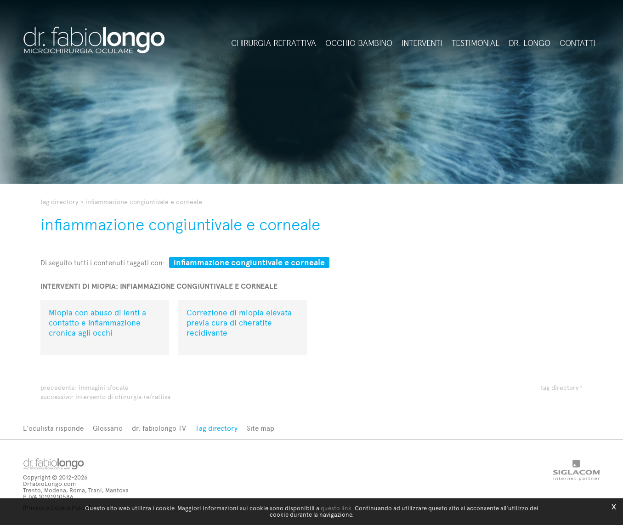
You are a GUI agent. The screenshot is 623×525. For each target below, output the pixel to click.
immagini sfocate (104, 388)
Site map (260, 428)
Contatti (577, 43)
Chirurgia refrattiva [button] (273, 43)
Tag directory (59, 202)
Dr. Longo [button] (529, 43)
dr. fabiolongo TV (159, 428)
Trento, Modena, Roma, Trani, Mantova (76, 490)
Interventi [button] (422, 43)
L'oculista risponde (53, 428)
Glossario (108, 428)
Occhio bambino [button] (358, 43)
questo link (336, 508)
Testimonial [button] (475, 43)
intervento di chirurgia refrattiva (122, 397)
